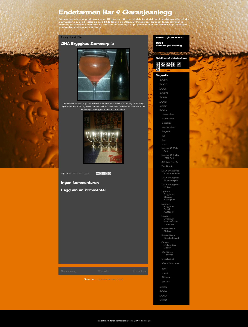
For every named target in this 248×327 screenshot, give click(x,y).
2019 (163, 97)
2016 (163, 110)
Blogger (146, 321)
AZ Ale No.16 (169, 162)
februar (167, 277)
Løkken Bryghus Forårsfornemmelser (169, 220)
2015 (163, 287)
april (165, 268)
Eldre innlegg (138, 271)
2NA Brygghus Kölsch (170, 186)
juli (164, 135)
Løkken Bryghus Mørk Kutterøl (167, 207)
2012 (163, 300)
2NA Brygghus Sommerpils (170, 179)
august (166, 131)
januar (166, 281)
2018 (163, 101)
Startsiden (103, 271)
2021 (163, 88)
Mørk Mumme (170, 263)
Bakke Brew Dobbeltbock (170, 236)
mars (165, 273)
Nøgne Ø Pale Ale (169, 149)
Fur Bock (166, 166)
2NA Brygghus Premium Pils (170, 172)
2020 (164, 93)
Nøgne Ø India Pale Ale (170, 156)
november (168, 118)
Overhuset (167, 258)
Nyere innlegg (68, 271)
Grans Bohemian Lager (168, 245)
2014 (163, 291)
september (169, 127)
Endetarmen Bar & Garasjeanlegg (115, 12)
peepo (130, 321)
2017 (163, 106)
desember (168, 114)
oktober (167, 122)
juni (164, 140)
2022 (163, 84)
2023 (163, 80)
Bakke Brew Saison (168, 229)
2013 (163, 295)
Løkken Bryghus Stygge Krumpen (168, 195)
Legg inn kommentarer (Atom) (109, 279)
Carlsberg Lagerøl (167, 253)
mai (164, 144)
